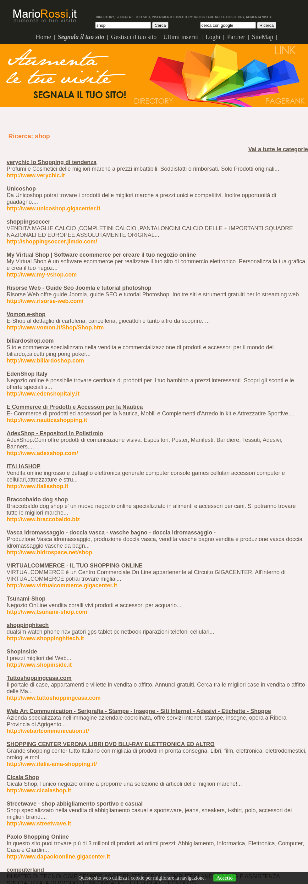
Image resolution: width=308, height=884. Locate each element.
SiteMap (262, 36)
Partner (236, 36)
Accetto (225, 878)
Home (43, 36)
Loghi (212, 36)
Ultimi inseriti (181, 36)
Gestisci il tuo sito (134, 36)
